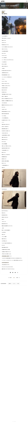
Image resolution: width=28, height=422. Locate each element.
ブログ (3, 12)
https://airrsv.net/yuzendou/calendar (7, 266)
